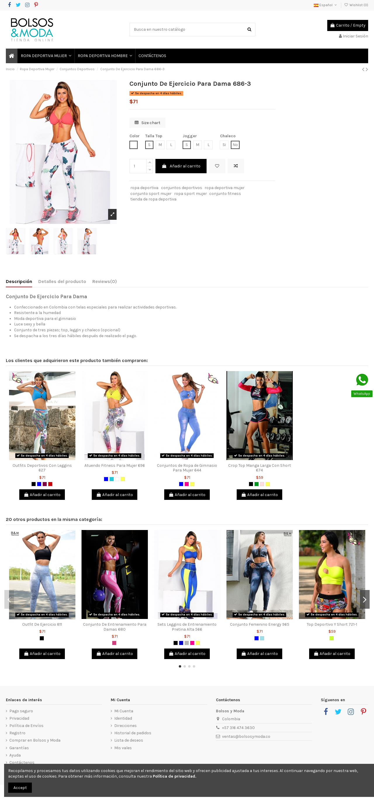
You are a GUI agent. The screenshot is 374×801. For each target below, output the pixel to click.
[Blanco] (117, 479)
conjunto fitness (225, 193)
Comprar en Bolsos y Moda (34, 740)
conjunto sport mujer (151, 193)
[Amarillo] (123, 479)
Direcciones (125, 725)
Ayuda (15, 755)
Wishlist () (356, 5)
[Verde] (256, 484)
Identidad (123, 718)
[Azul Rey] (181, 643)
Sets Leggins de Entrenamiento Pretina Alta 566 (187, 627)
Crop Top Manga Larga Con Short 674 (259, 468)
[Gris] (187, 643)
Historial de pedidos (132, 732)
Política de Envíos (26, 725)
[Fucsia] (187, 484)
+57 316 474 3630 (238, 727)
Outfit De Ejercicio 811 (42, 624)
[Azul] (39, 484)
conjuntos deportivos (181, 187)
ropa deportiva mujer (225, 187)
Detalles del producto (62, 281)
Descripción (19, 281)
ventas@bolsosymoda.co (246, 736)
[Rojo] (50, 484)
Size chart (147, 122)
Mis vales (123, 747)
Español (326, 5)
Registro (17, 732)
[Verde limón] (332, 638)
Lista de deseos (128, 740)
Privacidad (19, 718)
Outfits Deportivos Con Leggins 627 (42, 468)
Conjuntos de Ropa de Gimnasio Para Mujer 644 (187, 468)
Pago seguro (21, 711)
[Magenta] (114, 643)
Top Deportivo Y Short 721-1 (332, 624)
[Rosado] (262, 484)
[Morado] (45, 484)
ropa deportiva (144, 187)
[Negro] (34, 484)
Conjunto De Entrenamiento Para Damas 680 (114, 627)
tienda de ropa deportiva (153, 199)
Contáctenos (21, 762)
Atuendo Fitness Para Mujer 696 (114, 465)
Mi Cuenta (123, 711)
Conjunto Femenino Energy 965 (259, 624)
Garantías (19, 747)
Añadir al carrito (181, 166)
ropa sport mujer (190, 193)
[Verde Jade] (112, 479)
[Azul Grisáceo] (262, 638)
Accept (20, 787)
